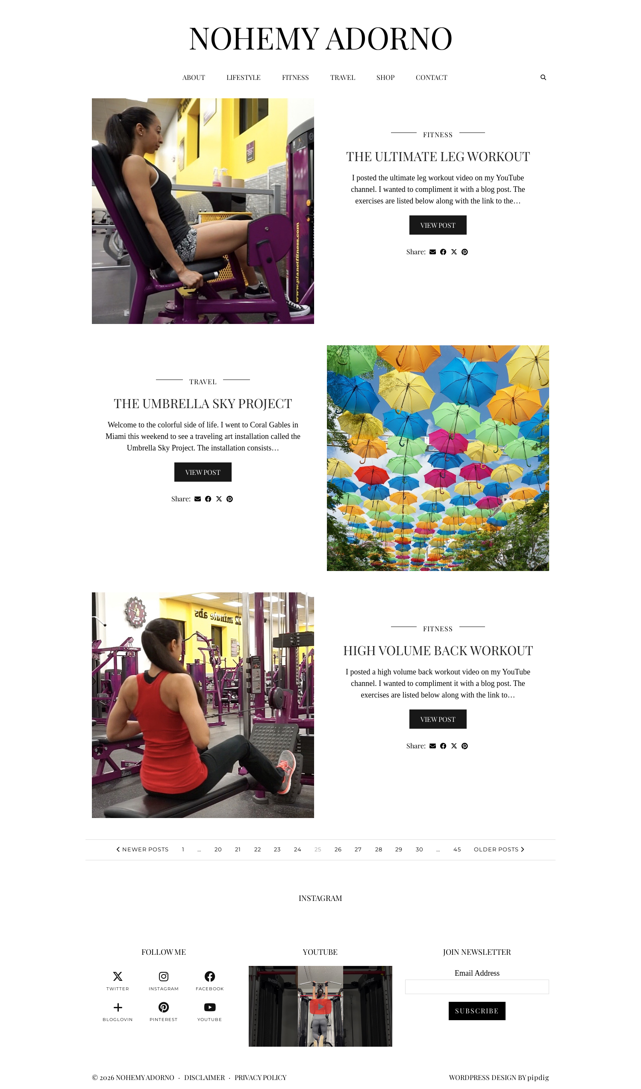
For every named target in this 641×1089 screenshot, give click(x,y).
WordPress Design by (499, 1077)
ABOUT (193, 77)
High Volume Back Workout (438, 650)
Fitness (295, 77)
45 (457, 849)
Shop (385, 77)
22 (257, 849)
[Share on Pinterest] (464, 252)
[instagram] (164, 981)
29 (399, 849)
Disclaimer (204, 1077)
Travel (342, 77)
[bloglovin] (118, 1012)
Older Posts (499, 849)
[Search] (543, 77)
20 (218, 849)
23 (277, 849)
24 (298, 849)
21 (238, 849)
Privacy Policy (260, 1077)
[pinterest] (164, 1012)
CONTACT (431, 77)
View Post (438, 225)
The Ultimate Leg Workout (438, 156)
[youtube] (210, 1012)
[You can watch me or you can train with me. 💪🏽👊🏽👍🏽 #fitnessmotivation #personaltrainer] (321, 1006)
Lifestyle (243, 77)
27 (358, 849)
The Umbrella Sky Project (203, 403)
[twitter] (118, 981)
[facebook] (210, 981)
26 (338, 849)
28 (378, 849)
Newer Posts (143, 849)
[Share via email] (432, 252)
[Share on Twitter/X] (454, 252)
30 (419, 849)
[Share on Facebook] (443, 252)
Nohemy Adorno (320, 36)
